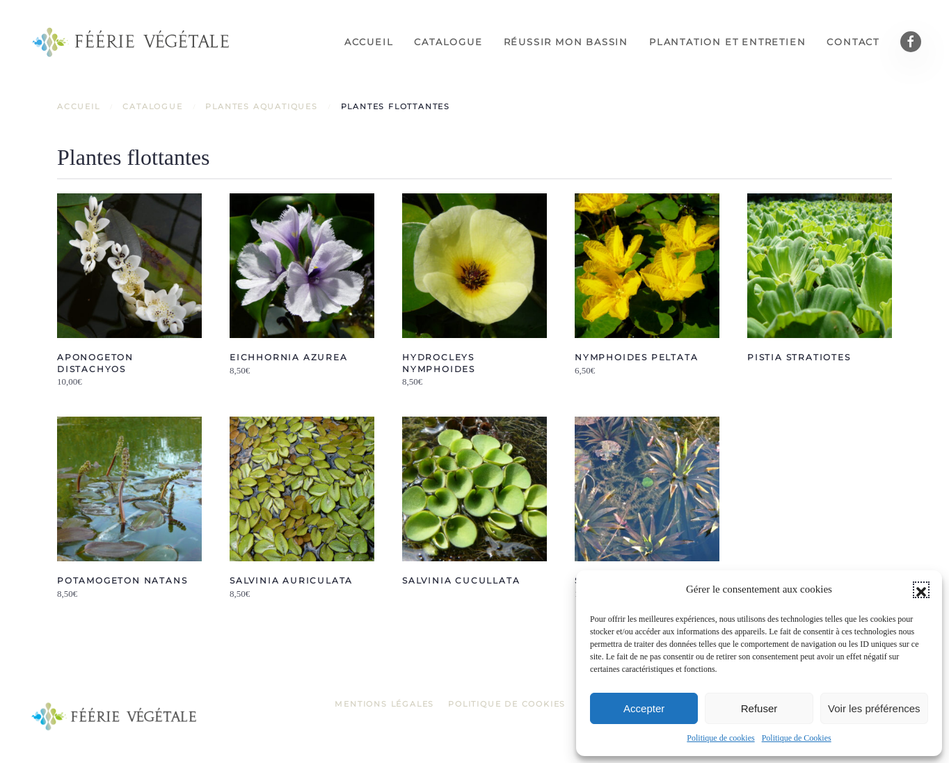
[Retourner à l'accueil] (132, 41)
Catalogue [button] (448, 41)
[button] (921, 590)
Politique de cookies (720, 738)
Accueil (369, 41)
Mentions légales (384, 704)
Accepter (643, 708)
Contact (853, 41)
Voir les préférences (874, 708)
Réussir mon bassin (566, 41)
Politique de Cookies (796, 738)
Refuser (759, 708)
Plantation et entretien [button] (727, 41)
